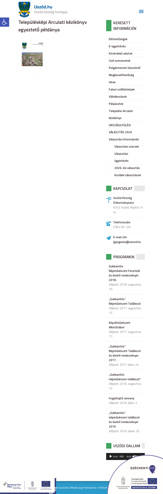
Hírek (112, 82)
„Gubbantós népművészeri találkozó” (125, 376)
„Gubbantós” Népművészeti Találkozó (125, 301)
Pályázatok (116, 103)
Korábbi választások (127, 175)
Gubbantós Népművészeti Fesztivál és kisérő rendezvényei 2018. (124, 273)
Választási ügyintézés (121, 157)
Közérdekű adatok (120, 53)
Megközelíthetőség (121, 75)
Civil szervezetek (119, 60)
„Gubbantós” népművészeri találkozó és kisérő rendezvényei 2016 (124, 420)
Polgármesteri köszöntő (124, 68)
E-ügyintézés (117, 46)
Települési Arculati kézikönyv (121, 114)
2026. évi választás (127, 168)
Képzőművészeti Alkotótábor (119, 325)
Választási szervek (126, 146)
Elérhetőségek (118, 39)
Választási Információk (124, 139)
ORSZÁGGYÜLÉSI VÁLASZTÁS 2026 (120, 128)
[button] (4, 22)
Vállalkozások (118, 96)
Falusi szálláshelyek (122, 89)
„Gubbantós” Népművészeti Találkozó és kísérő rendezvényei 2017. (125, 353)
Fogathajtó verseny (121, 398)
